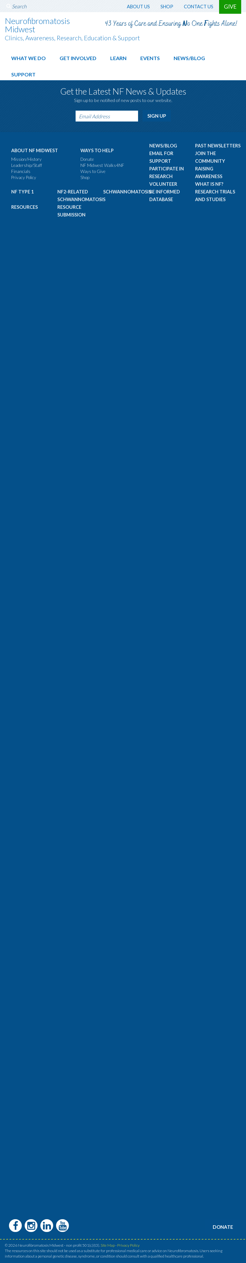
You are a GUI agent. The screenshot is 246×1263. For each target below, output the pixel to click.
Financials (20, 169)
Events (150, 58)
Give (230, 6)
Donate (87, 157)
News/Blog (189, 58)
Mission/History (26, 157)
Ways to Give (92, 169)
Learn (118, 58)
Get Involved (78, 58)
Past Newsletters (218, 144)
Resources (24, 205)
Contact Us (198, 6)
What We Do (28, 58)
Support (23, 74)
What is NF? (209, 182)
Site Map (108, 1243)
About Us (138, 6)
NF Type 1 (22, 190)
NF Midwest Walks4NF (102, 163)
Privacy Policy (23, 176)
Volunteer (163, 182)
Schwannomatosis (127, 190)
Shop (166, 6)
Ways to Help (97, 149)
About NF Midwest (34, 149)
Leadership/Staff (26, 163)
